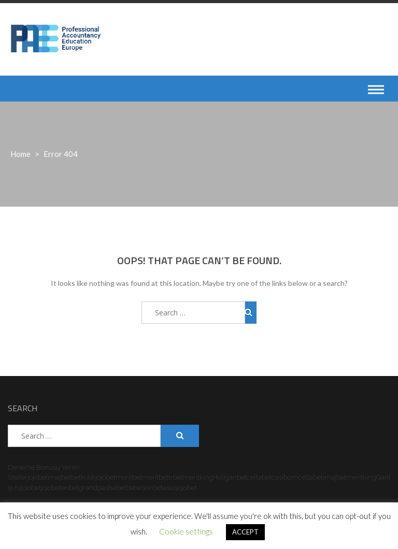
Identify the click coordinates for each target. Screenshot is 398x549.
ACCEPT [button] (245, 532)
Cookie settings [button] (186, 531)
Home (20, 153)
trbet (175, 477)
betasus (165, 488)
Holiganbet (230, 477)
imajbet (59, 477)
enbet (70, 488)
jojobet (37, 477)
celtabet (259, 477)
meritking (198, 477)
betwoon (139, 488)
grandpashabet (102, 488)
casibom (285, 477)
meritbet (129, 477)
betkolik (83, 477)
